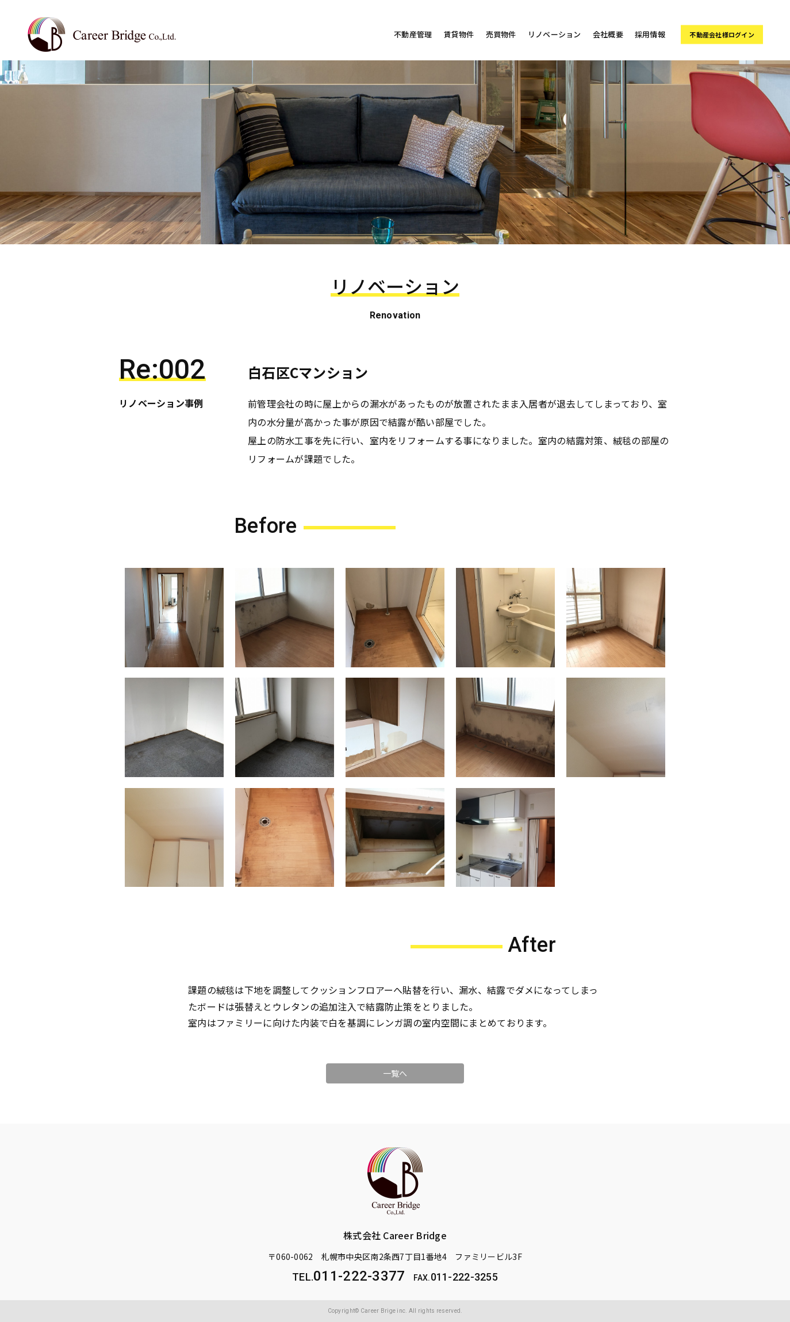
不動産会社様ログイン (721, 34)
